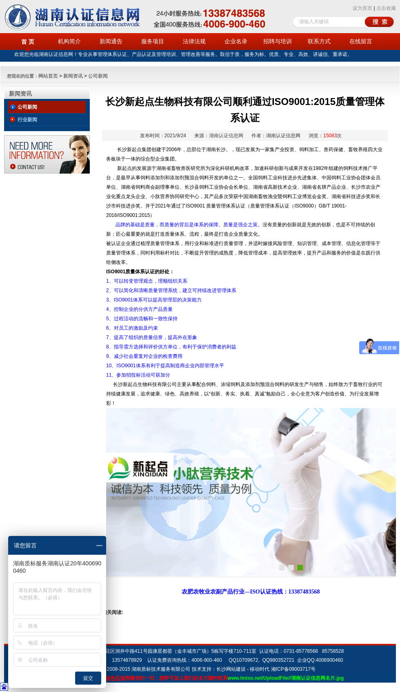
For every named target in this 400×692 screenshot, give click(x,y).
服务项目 (152, 41)
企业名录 (235, 41)
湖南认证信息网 (226, 135)
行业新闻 (27, 120)
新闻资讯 (73, 76)
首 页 (27, 41)
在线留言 (360, 41)
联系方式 (319, 41)
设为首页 (362, 8)
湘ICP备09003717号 (293, 669)
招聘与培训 (277, 41)
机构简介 (69, 41)
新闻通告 (111, 41)
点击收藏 (386, 8)
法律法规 (194, 41)
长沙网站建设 (231, 669)
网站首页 (48, 76)
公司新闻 (98, 76)
